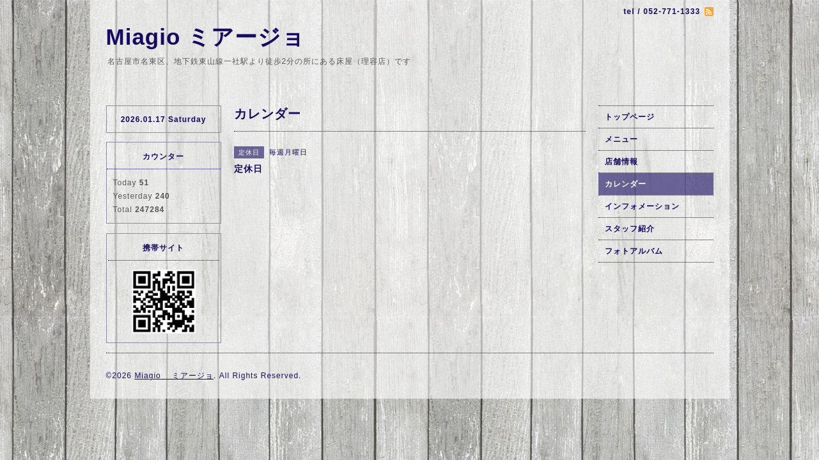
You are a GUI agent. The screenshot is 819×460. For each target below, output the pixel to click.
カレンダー (625, 184)
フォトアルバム (634, 251)
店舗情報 (621, 161)
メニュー (621, 139)
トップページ (630, 116)
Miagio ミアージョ (206, 36)
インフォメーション (642, 206)
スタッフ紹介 (630, 228)
